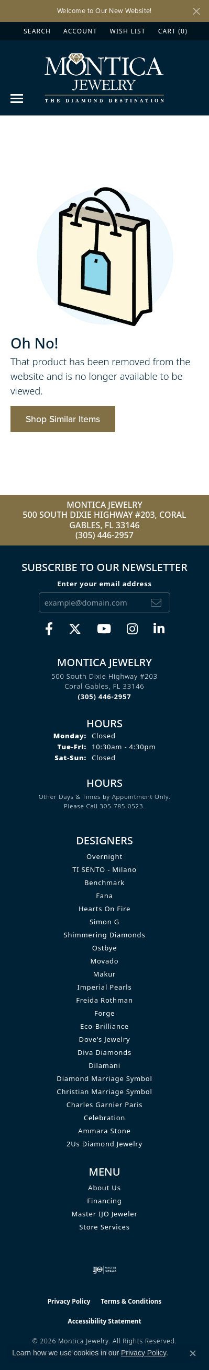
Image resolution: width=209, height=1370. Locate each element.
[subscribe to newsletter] (156, 602)
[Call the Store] (104, 696)
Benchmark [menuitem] (104, 882)
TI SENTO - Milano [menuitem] (104, 869)
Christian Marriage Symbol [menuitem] (104, 1091)
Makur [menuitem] (104, 974)
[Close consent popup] (193, 1353)
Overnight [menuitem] (104, 856)
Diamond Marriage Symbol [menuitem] (104, 1078)
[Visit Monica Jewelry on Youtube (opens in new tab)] (104, 629)
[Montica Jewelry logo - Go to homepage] (104, 77)
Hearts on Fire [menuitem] (104, 908)
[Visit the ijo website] (104, 1270)
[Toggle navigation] (17, 98)
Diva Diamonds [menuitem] (104, 1052)
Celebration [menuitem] (104, 1117)
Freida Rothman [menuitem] (104, 1000)
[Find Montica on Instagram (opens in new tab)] (132, 629)
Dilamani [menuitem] (104, 1065)
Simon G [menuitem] (104, 921)
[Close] (196, 11)
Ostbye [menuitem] (104, 948)
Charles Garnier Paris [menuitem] (105, 1104)
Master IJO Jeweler (104, 1213)
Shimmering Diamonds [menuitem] (105, 934)
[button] (36, 31)
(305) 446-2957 (104, 535)
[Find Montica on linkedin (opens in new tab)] (159, 629)
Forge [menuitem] (104, 1013)
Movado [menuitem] (105, 961)
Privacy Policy (69, 1301)
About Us (104, 1187)
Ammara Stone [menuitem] (104, 1130)
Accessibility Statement (104, 1321)
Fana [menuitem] (104, 895)
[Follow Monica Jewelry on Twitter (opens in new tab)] (74, 629)
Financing (104, 1200)
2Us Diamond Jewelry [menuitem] (104, 1143)
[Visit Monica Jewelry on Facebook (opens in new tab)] (49, 629)
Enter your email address (104, 583)
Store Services (104, 1227)
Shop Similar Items (63, 419)
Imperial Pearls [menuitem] (104, 987)
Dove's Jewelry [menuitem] (104, 1039)
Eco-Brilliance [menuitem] (104, 1026)
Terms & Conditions (131, 1301)
